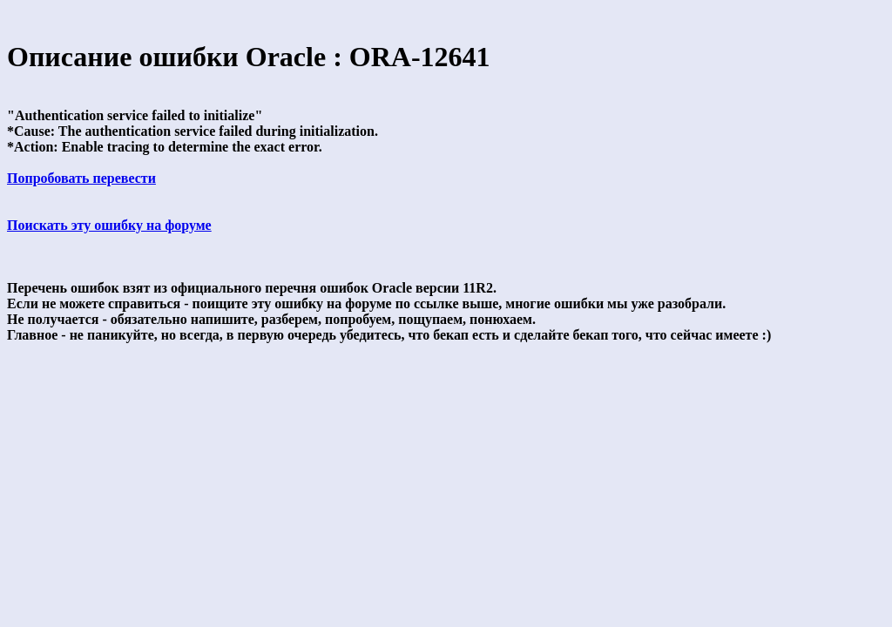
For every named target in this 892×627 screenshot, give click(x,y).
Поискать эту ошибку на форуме (109, 225)
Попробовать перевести (81, 178)
